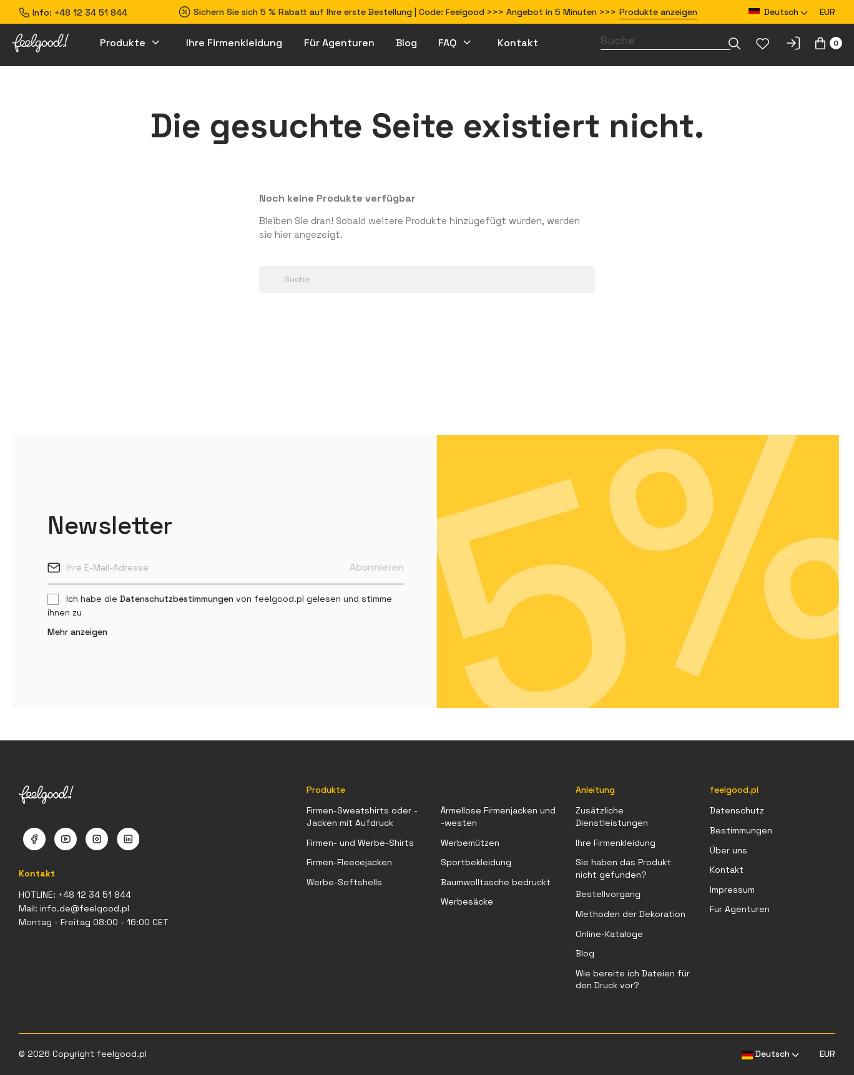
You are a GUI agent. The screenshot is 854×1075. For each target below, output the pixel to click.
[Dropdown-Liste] (735, 43)
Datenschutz (737, 810)
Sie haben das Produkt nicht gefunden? (623, 868)
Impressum (732, 889)
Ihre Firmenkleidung (615, 842)
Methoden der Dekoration (630, 914)
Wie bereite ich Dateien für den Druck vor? (633, 979)
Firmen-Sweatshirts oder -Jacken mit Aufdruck (362, 816)
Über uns (728, 850)
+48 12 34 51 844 (90, 12)
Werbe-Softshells (344, 882)
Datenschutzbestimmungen (176, 598)
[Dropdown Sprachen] (778, 12)
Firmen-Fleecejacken (349, 862)
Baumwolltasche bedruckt (496, 882)
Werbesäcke (467, 901)
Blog (585, 953)
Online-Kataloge (609, 934)
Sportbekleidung (476, 862)
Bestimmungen (741, 830)
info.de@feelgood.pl (84, 908)
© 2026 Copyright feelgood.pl (83, 1053)
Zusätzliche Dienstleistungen (612, 816)
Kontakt (727, 869)
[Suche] (665, 40)
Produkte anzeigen (658, 11)
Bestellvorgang (608, 894)
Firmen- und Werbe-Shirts (360, 842)
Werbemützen (470, 842)
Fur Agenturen (740, 909)
